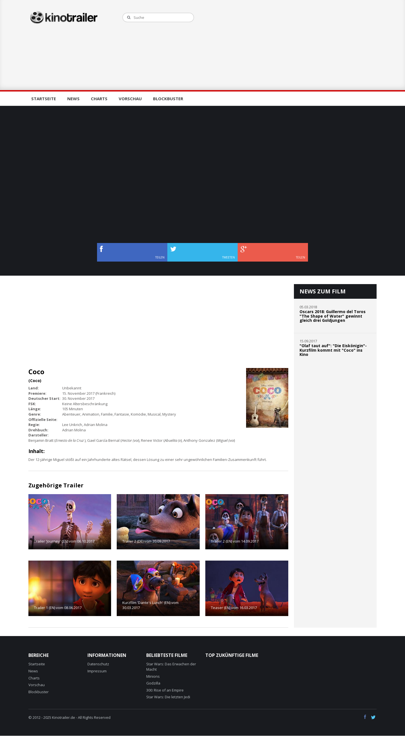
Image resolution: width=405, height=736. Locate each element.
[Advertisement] (291, 45)
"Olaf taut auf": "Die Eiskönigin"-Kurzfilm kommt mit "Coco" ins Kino (333, 350)
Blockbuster (168, 98)
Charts (99, 98)
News (73, 98)
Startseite (43, 98)
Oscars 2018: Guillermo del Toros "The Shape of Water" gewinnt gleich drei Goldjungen (333, 316)
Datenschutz (98, 663)
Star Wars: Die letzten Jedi (168, 696)
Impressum (97, 670)
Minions (153, 676)
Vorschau (130, 98)
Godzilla (153, 683)
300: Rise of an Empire (165, 690)
